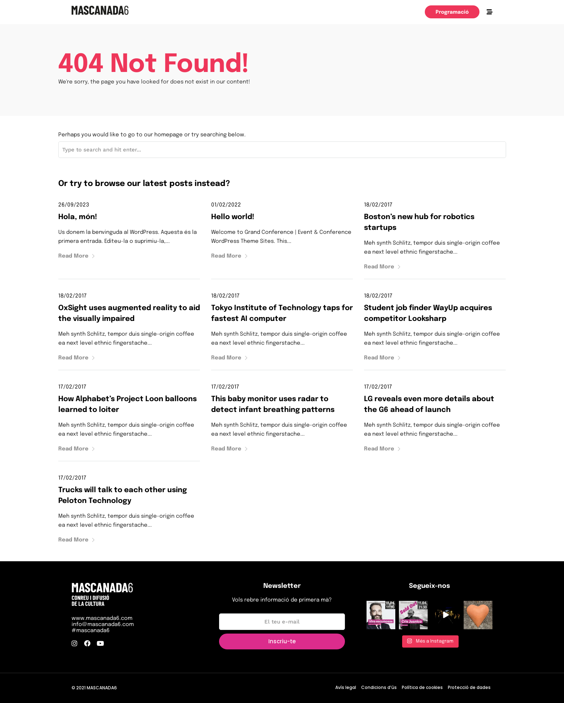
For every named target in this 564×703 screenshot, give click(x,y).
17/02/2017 (72, 387)
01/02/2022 (226, 205)
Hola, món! (77, 217)
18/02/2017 (378, 205)
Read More (76, 256)
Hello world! (232, 217)
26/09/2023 (73, 205)
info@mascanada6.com (103, 624)
